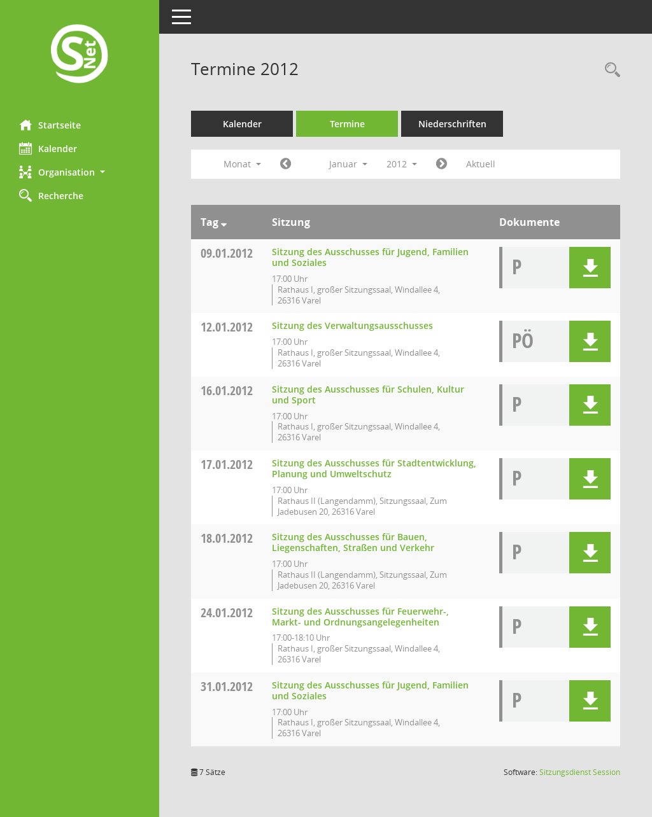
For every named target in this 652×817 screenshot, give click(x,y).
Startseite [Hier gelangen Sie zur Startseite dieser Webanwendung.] (50, 124)
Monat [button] (242, 164)
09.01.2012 (227, 253)
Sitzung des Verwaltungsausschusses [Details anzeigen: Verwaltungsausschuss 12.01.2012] (352, 325)
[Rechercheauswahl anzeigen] (609, 70)
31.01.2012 (227, 686)
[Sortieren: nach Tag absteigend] (224, 222)
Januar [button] (348, 164)
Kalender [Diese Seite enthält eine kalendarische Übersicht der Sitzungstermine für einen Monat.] (48, 148)
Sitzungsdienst (579, 772)
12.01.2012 (227, 326)
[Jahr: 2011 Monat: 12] (286, 164)
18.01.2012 (227, 538)
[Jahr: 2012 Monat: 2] (442, 164)
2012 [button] (401, 164)
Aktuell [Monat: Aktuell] (480, 164)
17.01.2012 (227, 464)
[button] (79, 172)
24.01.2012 (227, 612)
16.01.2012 (227, 390)
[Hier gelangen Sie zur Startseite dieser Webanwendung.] (79, 55)
